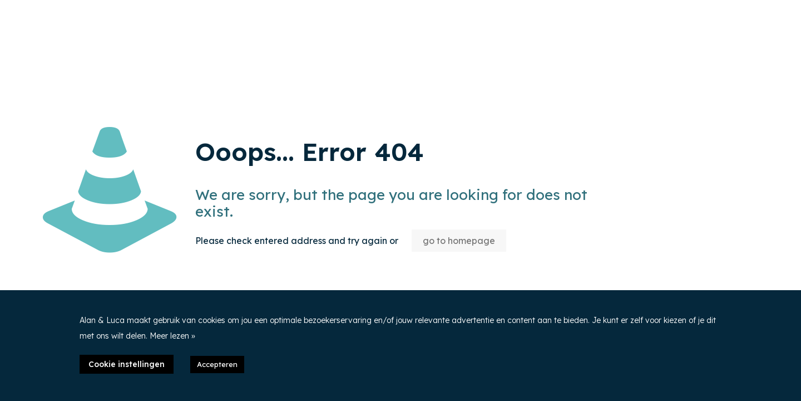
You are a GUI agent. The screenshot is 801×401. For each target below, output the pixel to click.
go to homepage (459, 240)
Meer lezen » (172, 336)
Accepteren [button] (217, 364)
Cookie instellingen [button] (126, 364)
